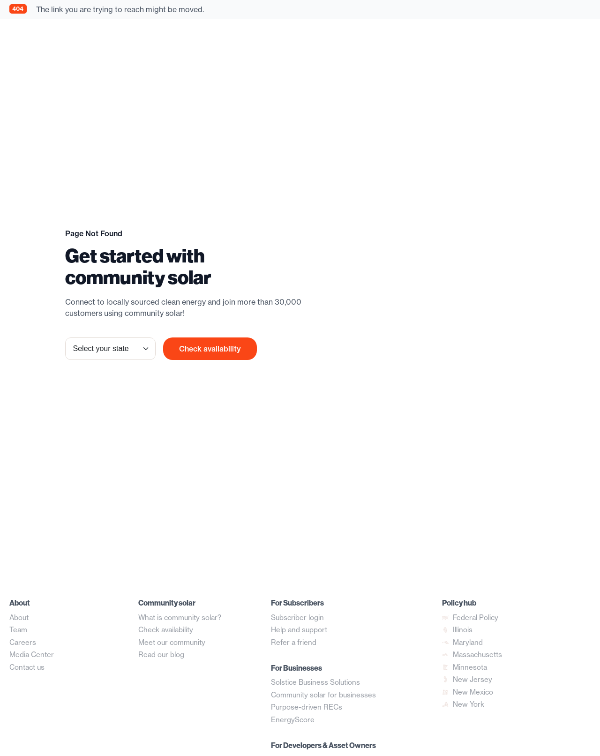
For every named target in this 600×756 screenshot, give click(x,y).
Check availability (210, 348)
